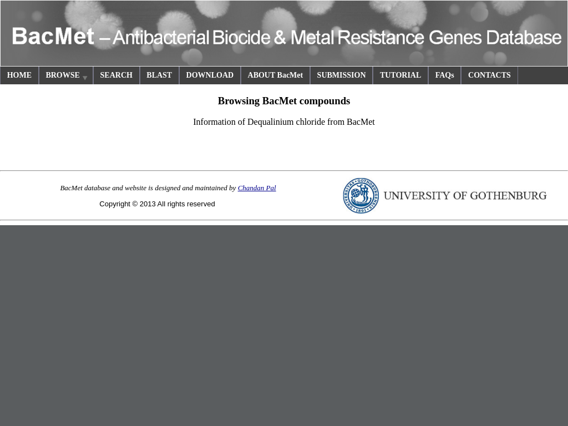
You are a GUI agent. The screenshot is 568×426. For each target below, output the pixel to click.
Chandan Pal (257, 188)
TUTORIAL (400, 75)
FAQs (444, 75)
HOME (19, 75)
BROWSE (67, 77)
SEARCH (116, 75)
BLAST (159, 75)
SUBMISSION (341, 75)
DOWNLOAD (210, 75)
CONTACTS (489, 75)
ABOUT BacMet (275, 75)
